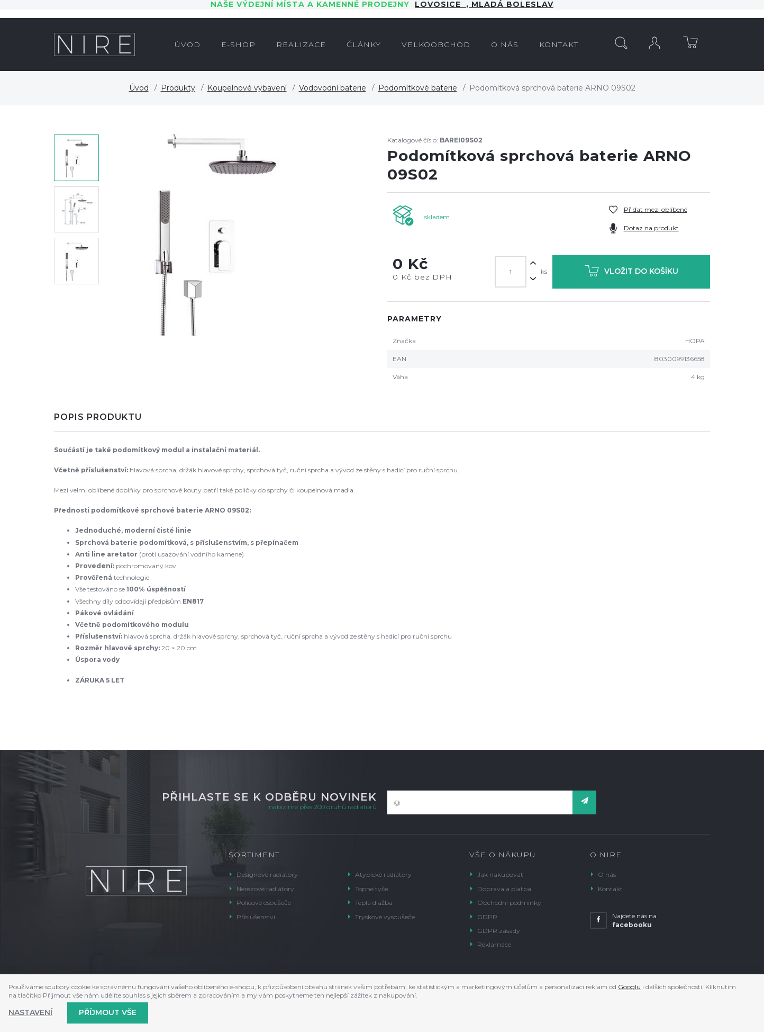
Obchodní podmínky (509, 903)
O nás (607, 874)
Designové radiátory (267, 874)
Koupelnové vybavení (247, 88)
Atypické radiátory (383, 874)
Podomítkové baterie (417, 88)
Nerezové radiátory (265, 889)
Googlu (629, 987)
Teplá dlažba (374, 903)
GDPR (487, 917)
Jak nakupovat (500, 874)
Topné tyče (371, 889)
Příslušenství (256, 917)
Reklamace (494, 944)
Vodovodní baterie (332, 88)
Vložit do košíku (631, 273)
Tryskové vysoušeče (385, 917)
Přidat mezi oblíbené (655, 209)
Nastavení (30, 1012)
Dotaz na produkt (651, 228)
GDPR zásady (498, 931)
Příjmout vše (108, 1012)
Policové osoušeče (264, 903)
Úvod (139, 88)
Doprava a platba (504, 889)
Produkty (178, 88)
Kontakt (610, 889)
